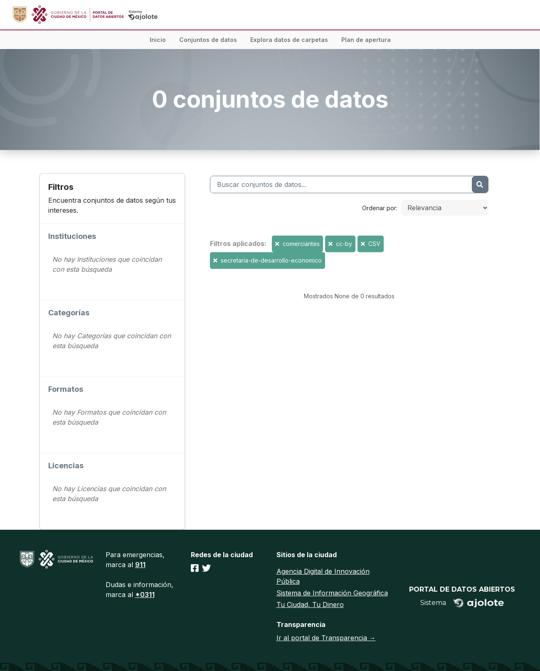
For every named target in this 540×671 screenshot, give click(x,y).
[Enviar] (480, 184)
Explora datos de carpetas (289, 39)
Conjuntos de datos (208, 39)
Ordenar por (379, 207)
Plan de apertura (366, 39)
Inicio (158, 39)
